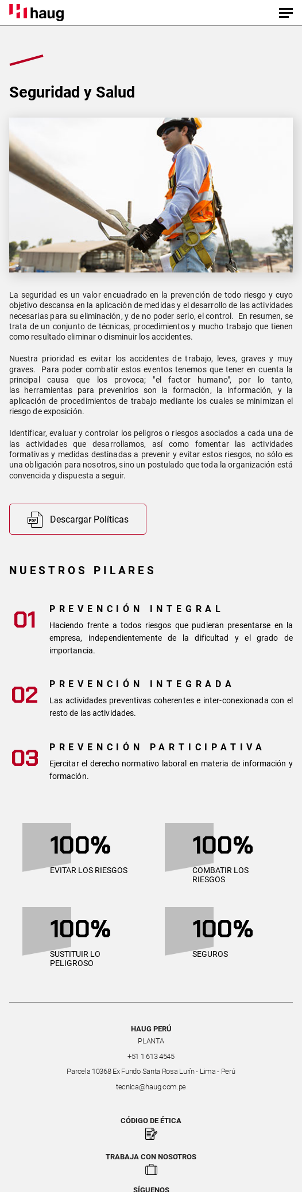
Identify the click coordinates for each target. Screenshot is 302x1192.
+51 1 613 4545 (151, 1056)
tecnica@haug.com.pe (151, 1086)
